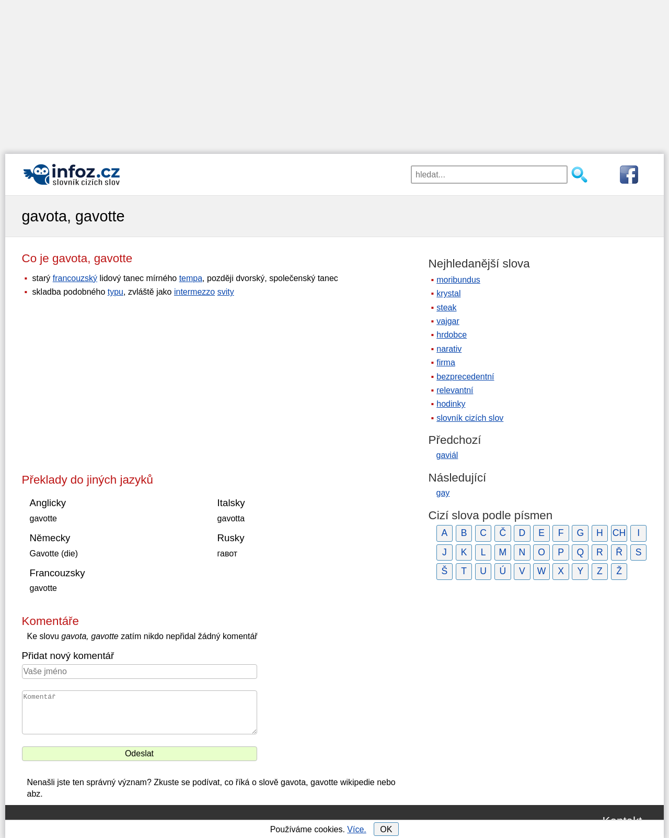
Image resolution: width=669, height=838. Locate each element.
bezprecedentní (465, 376)
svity (225, 291)
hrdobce (451, 334)
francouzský (75, 278)
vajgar (447, 321)
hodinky (450, 403)
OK (386, 829)
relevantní (454, 390)
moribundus (458, 279)
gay (443, 492)
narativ (449, 348)
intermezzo (194, 291)
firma (445, 362)
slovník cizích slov (469, 418)
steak (446, 307)
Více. (356, 829)
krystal (448, 293)
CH (619, 533)
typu (115, 291)
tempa (190, 278)
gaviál (447, 455)
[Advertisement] (334, 73)
